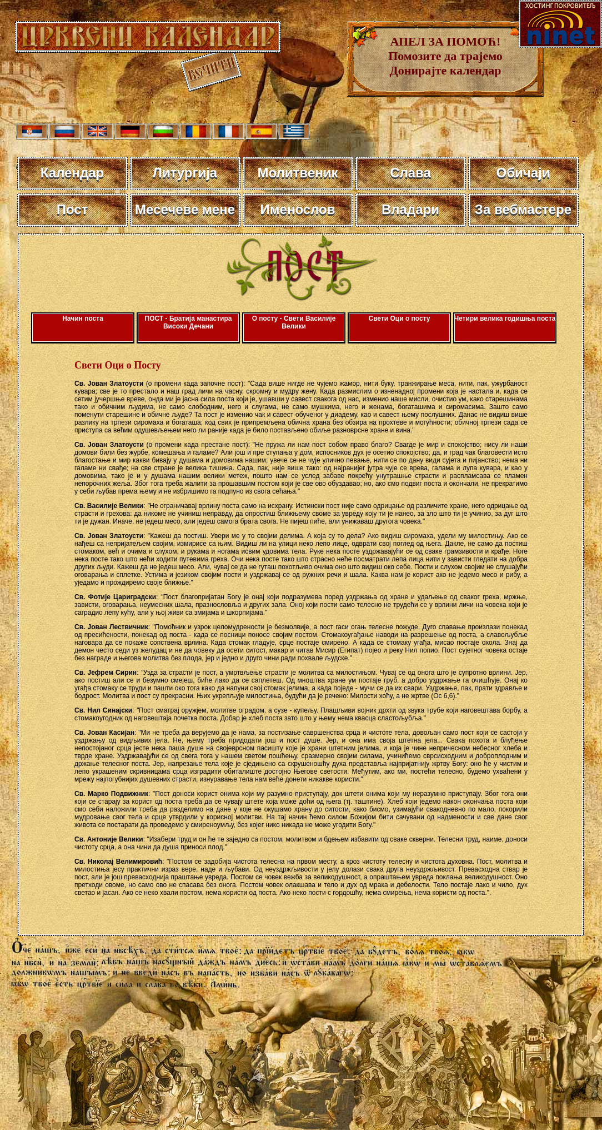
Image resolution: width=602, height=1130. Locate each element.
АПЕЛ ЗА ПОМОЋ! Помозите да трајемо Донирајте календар (445, 55)
